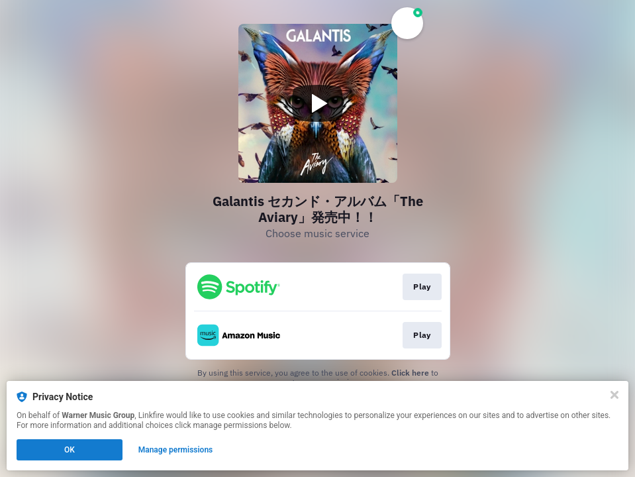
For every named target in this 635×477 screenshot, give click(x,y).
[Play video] (318, 103)
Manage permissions (175, 449)
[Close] (614, 394)
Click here (410, 373)
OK (69, 449)
